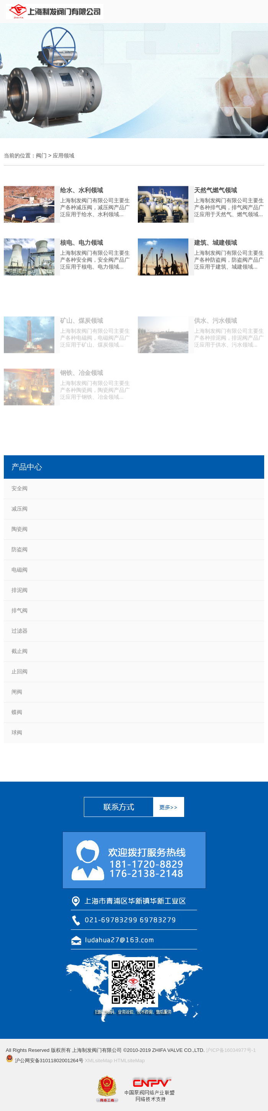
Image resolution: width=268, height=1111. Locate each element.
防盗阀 (19, 549)
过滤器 (19, 631)
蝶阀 (16, 712)
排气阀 (19, 610)
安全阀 (19, 488)
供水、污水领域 (215, 334)
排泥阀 (19, 590)
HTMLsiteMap (129, 1060)
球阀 (16, 732)
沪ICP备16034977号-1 (231, 1050)
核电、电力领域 (81, 246)
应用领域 (63, 155)
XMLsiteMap (98, 1060)
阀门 (41, 155)
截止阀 (19, 651)
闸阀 (16, 692)
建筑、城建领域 (215, 246)
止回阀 (19, 671)
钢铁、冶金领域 (81, 387)
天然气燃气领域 (215, 193)
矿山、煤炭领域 (81, 334)
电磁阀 (19, 570)
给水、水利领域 (81, 193)
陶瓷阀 (19, 529)
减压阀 (19, 509)
